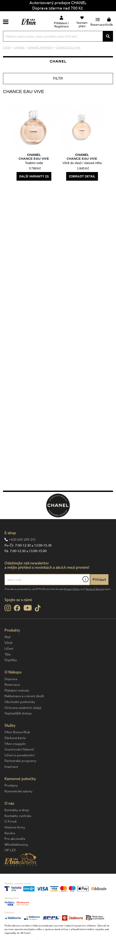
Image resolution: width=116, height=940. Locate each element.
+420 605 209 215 (22, 539)
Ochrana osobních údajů (23, 707)
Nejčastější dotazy (18, 713)
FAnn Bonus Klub (17, 732)
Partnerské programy (20, 760)
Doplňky (11, 660)
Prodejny (11, 785)
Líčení (9, 648)
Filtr (58, 78)
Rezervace (12, 684)
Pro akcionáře (15, 838)
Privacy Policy (72, 589)
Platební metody (17, 690)
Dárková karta (15, 738)
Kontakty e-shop (17, 810)
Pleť (7, 637)
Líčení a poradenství (20, 755)
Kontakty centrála (18, 816)
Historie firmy (15, 827)
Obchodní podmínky (20, 702)
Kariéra (10, 833)
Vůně (8, 642)
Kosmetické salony (18, 791)
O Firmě (11, 821)
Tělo (8, 654)
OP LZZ (10, 850)
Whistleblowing (16, 844)
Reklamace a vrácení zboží (24, 696)
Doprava (11, 679)
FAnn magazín (15, 743)
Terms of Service (94, 589)
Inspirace (11, 766)
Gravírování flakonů (19, 749)
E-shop (10, 533)
